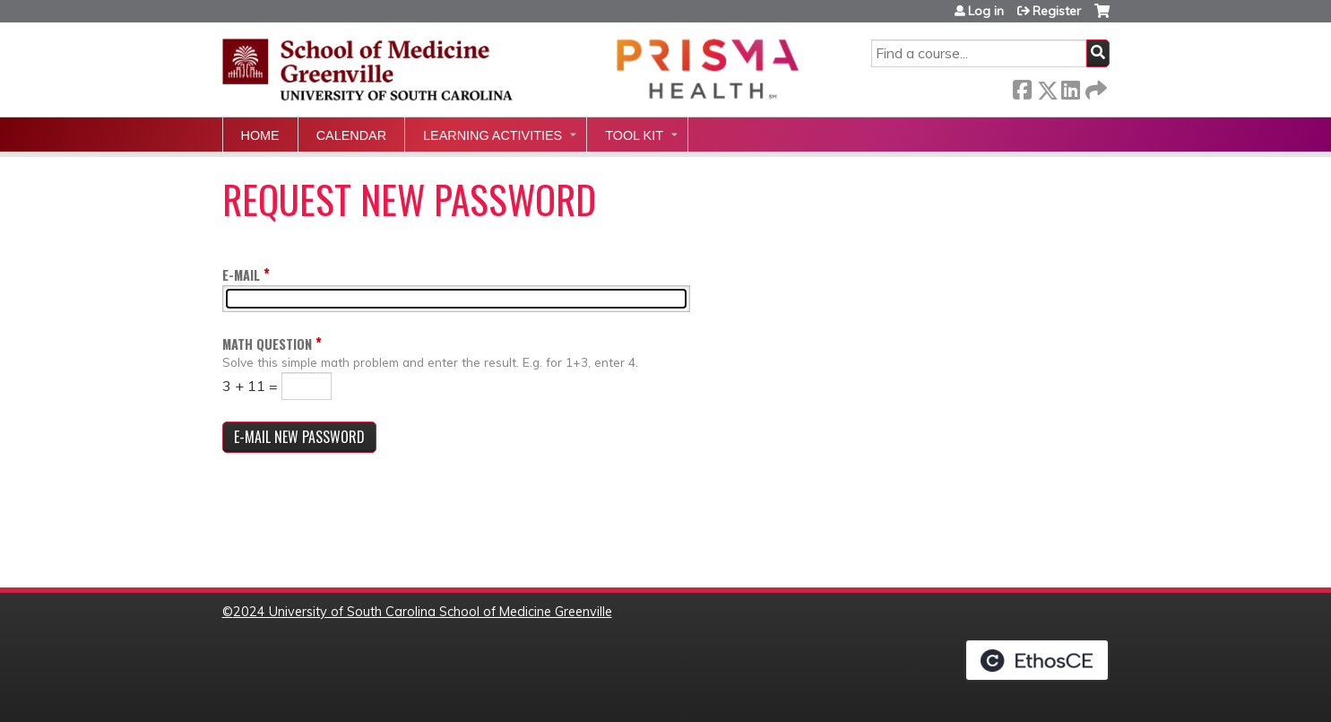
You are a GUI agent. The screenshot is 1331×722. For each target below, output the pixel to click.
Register (1057, 10)
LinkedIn (1070, 86)
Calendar (351, 135)
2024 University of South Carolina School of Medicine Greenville (422, 612)
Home (260, 135)
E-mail (241, 274)
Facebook (1022, 86)
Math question (267, 344)
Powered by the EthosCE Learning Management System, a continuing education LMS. (1037, 660)
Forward (1094, 86)
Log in (986, 10)
